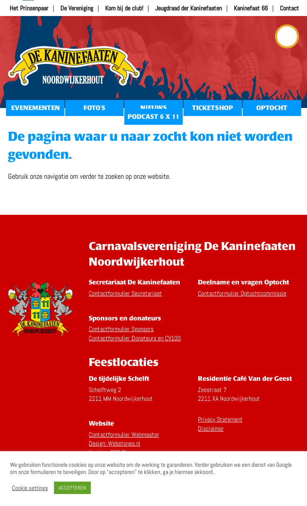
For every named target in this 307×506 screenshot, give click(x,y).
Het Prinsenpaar (29, 8)
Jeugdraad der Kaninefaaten (188, 8)
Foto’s (94, 108)
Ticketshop (212, 108)
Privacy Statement (220, 419)
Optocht (271, 108)
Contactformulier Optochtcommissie (242, 293)
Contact (289, 8)
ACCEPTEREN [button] (72, 487)
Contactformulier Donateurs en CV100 (135, 338)
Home (74, 66)
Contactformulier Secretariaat (125, 293)
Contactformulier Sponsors (121, 329)
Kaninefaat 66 (251, 8)
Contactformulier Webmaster (124, 434)
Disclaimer (211, 428)
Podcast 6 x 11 (153, 116)
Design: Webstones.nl (114, 443)
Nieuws (153, 108)
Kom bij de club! (124, 8)
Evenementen (35, 108)
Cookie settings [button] (30, 488)
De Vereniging (76, 8)
